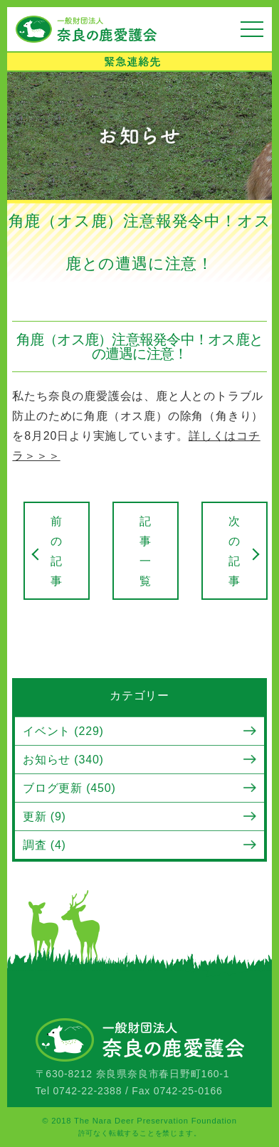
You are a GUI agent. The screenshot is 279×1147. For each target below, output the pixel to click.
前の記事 (57, 551)
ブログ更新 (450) (69, 788)
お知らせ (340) (63, 760)
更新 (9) (44, 816)
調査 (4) (44, 845)
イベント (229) (63, 731)
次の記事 (234, 551)
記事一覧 (146, 551)
